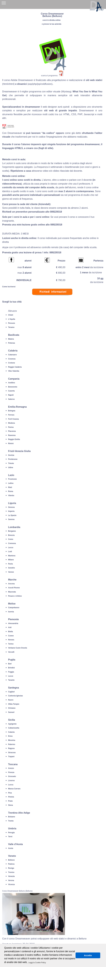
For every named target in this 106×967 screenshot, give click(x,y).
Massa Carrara (14, 789)
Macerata (12, 592)
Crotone (11, 363)
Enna (10, 736)
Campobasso (13, 608)
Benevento (12, 387)
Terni (10, 837)
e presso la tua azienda (51, 24)
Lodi (10, 551)
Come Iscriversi (8, 287)
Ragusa (11, 748)
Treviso (11, 872)
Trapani (11, 756)
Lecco (10, 547)
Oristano (11, 708)
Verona (11, 880)
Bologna (11, 411)
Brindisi (11, 668)
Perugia (11, 833)
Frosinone (12, 479)
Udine (10, 467)
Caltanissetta (13, 728)
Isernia (11, 612)
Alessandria (13, 623)
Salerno (11, 399)
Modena (11, 423)
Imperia (11, 511)
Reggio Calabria (15, 367)
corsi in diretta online (51, 20)
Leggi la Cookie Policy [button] (37, 963)
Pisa (10, 793)
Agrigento (12, 724)
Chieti (10, 315)
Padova (11, 864)
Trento (11, 821)
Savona (11, 519)
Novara (11, 640)
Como (10, 539)
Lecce (10, 676)
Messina (11, 740)
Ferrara (11, 415)
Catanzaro (12, 355)
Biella (10, 632)
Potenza (11, 343)
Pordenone (12, 459)
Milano (11, 560)
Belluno (11, 860)
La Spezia (12, 515)
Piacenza (12, 431)
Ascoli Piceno (14, 588)
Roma (10, 491)
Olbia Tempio (13, 704)
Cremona (12, 543)
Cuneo (11, 636)
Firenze (11, 772)
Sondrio (11, 568)
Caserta (11, 391)
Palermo (11, 744)
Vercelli (11, 652)
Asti (10, 627)
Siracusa (12, 752)
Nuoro (10, 700)
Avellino (11, 383)
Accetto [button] (88, 955)
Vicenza (11, 884)
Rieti (10, 487)
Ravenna (12, 435)
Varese (11, 572)
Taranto (11, 680)
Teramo (11, 327)
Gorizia (11, 455)
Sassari (11, 712)
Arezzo (11, 768)
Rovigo (11, 868)
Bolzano (11, 817)
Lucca (10, 785)
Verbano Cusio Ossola (17, 648)
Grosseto (12, 776)
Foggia (11, 672)
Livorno (11, 780)
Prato (10, 801)
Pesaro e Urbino (15, 596)
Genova (11, 507)
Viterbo (11, 495)
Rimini (11, 443)
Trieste (11, 463)
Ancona (11, 584)
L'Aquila (11, 319)
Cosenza (11, 359)
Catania (11, 732)
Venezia (11, 876)
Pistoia (11, 797)
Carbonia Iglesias (15, 696)
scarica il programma (49, 76)
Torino (10, 644)
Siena (10, 805)
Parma (11, 427)
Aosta (10, 848)
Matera (11, 339)
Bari (10, 664)
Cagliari (11, 692)
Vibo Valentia (13, 371)
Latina (10, 483)
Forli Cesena (13, 419)
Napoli (11, 395)
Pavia (10, 564)
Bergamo (12, 531)
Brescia (11, 535)
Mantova (11, 556)
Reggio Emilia (14, 439)
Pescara (11, 323)
